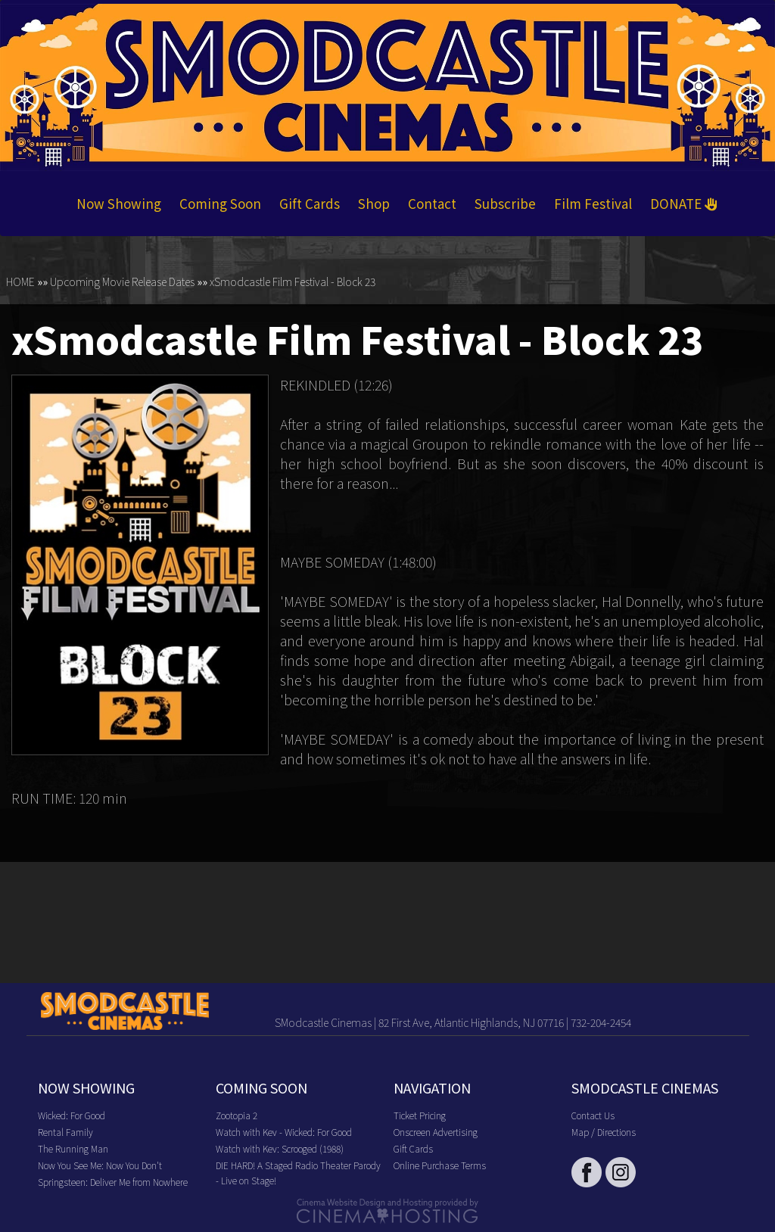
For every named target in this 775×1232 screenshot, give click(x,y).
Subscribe (505, 203)
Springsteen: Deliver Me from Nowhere (113, 1181)
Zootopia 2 (236, 1115)
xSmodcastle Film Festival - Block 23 (292, 281)
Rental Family (65, 1131)
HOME (20, 281)
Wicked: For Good (71, 1115)
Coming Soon (220, 203)
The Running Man (73, 1148)
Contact (432, 203)
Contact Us (593, 1115)
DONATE (683, 203)
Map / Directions (603, 1131)
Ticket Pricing (420, 1115)
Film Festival (593, 203)
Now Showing (118, 203)
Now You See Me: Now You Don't (100, 1165)
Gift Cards (309, 203)
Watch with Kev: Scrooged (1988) (280, 1148)
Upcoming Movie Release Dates (122, 281)
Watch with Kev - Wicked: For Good (284, 1131)
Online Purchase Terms (440, 1165)
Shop (374, 203)
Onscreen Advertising (436, 1131)
